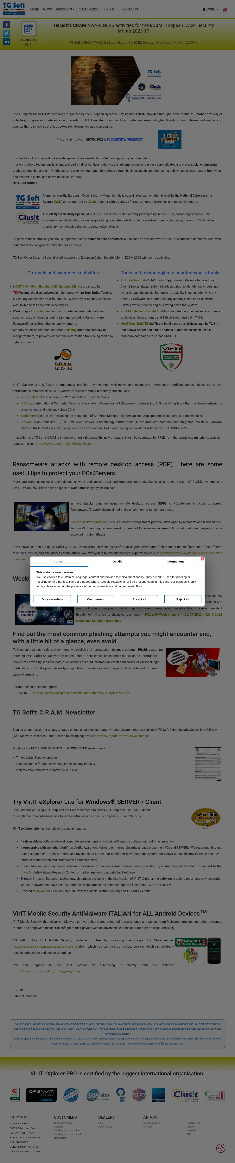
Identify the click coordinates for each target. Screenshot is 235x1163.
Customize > (95, 599)
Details (117, 561)
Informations (175, 561)
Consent (59, 561)
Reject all (182, 599)
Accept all (139, 599)
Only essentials (52, 599)
